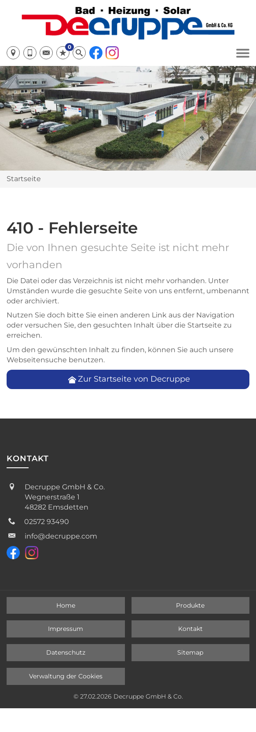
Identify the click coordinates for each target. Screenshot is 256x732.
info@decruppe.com (61, 536)
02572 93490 (46, 521)
